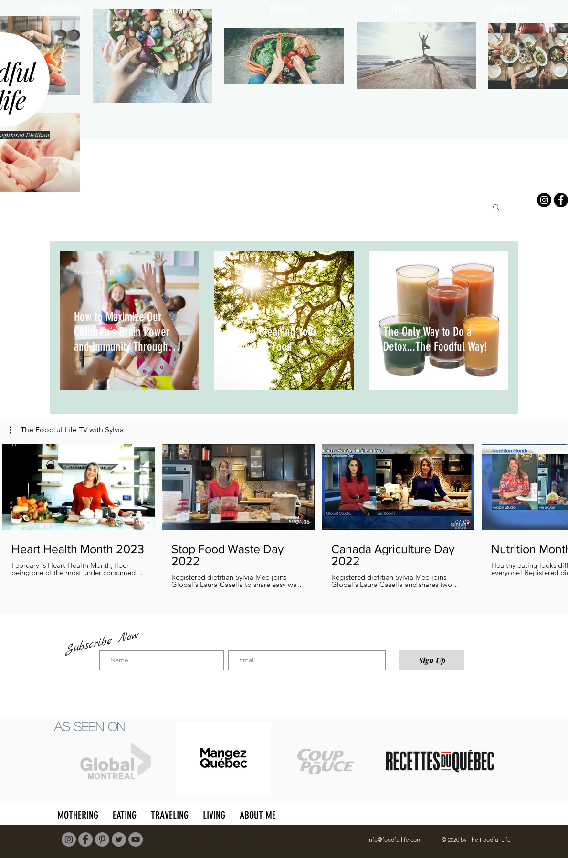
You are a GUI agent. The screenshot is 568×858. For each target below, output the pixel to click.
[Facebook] (561, 200)
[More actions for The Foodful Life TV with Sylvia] (67, 430)
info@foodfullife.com (394, 839)
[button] (496, 208)
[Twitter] (119, 839)
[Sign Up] (431, 660)
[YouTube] (135, 839)
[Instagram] (544, 200)
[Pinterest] (102, 839)
